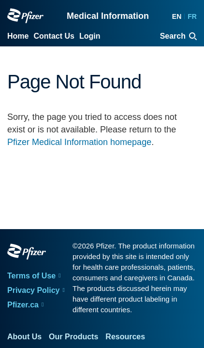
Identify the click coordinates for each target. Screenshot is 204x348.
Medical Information (108, 16)
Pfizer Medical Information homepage (79, 142)
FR (192, 16)
